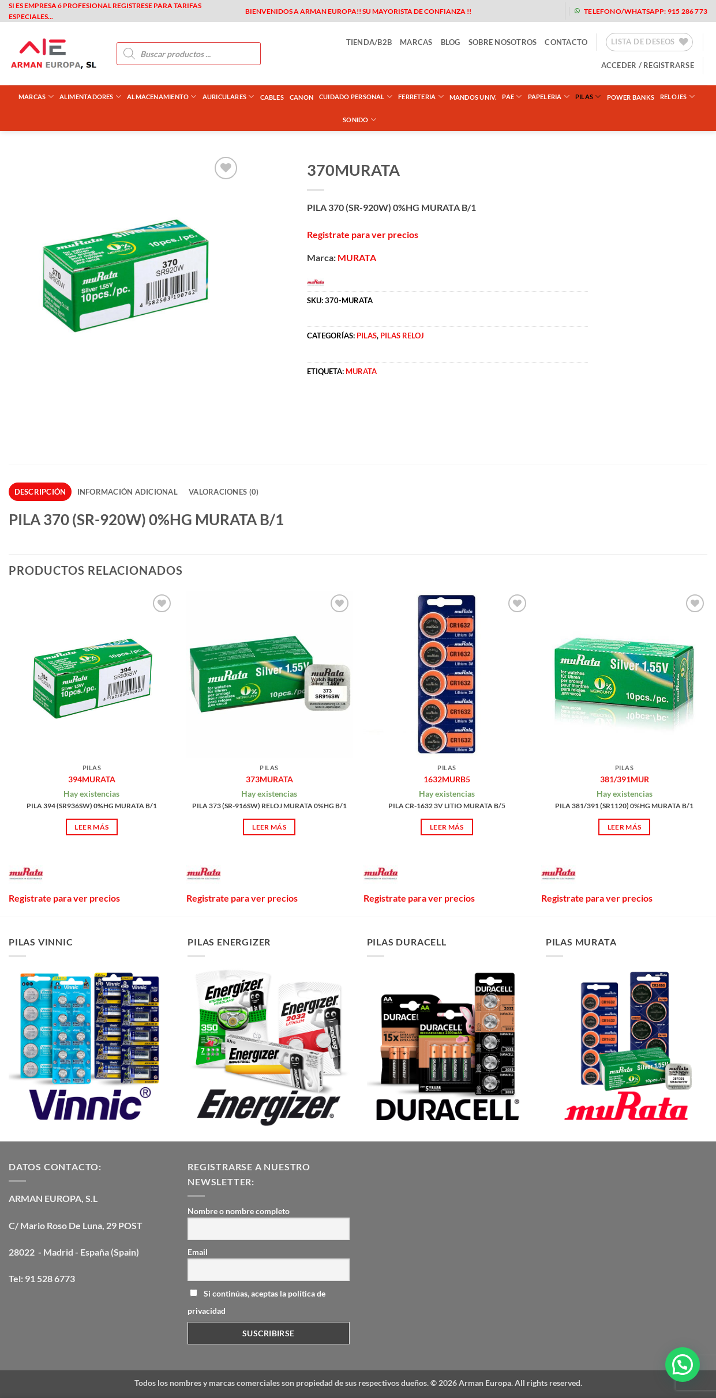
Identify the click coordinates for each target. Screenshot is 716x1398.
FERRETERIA (421, 96)
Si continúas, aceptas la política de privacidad (256, 1302)
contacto (566, 42)
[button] (647, 65)
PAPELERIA (548, 96)
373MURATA (269, 779)
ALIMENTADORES (90, 96)
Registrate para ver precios (362, 234)
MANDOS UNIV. (473, 97)
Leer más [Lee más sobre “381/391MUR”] (625, 827)
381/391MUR (624, 779)
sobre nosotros (502, 42)
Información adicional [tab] (127, 491)
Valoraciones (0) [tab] (223, 491)
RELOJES (677, 96)
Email (198, 1252)
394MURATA (91, 779)
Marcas (36, 96)
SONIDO (359, 119)
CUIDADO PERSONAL (355, 96)
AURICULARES (228, 96)
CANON (301, 97)
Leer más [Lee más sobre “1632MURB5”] (447, 827)
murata (361, 371)
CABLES (272, 97)
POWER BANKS (630, 97)
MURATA (357, 257)
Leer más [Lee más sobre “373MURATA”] (269, 827)
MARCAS (416, 42)
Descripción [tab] (40, 491)
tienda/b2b (369, 42)
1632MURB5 (446, 779)
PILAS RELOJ (402, 335)
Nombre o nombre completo (239, 1211)
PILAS (588, 96)
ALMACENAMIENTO (162, 96)
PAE (512, 96)
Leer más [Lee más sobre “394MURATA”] (91, 827)
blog (450, 42)
